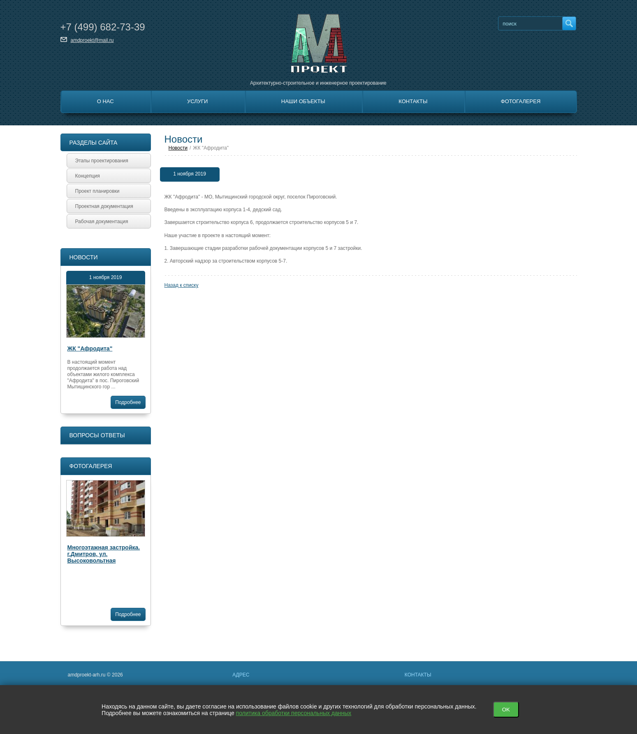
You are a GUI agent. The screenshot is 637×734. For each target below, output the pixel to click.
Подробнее (128, 402)
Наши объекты (303, 101)
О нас (105, 101)
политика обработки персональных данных (294, 713)
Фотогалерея (521, 101)
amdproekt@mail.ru (92, 40)
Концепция (87, 176)
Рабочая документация (101, 221)
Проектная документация (104, 206)
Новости (83, 257)
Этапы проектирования (101, 161)
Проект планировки (97, 191)
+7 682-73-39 (102, 26)
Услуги (197, 101)
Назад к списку (181, 285)
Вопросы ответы (97, 435)
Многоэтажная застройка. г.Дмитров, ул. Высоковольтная (103, 554)
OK (506, 709)
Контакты (412, 101)
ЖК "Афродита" (90, 348)
